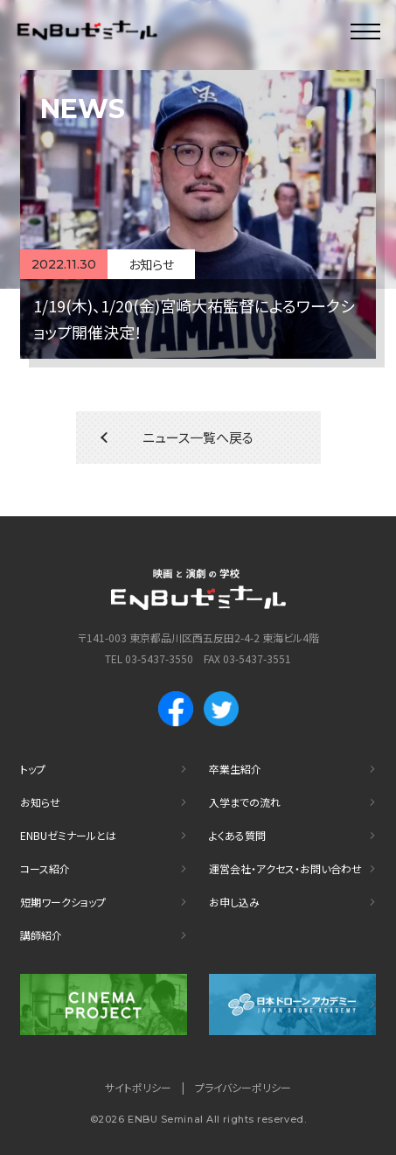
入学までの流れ (245, 801)
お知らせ (40, 801)
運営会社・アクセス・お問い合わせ (285, 868)
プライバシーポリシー (243, 1087)
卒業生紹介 (235, 768)
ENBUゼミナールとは (68, 835)
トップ (32, 768)
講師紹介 (41, 935)
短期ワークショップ (63, 901)
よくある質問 (237, 835)
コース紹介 (45, 868)
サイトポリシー (138, 1087)
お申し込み (234, 901)
